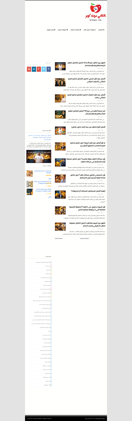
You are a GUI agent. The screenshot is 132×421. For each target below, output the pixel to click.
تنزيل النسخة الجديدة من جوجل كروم (42, 301)
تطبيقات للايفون (47, 293)
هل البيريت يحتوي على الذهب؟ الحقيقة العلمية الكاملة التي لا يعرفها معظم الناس (87, 208)
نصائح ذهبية (48, 373)
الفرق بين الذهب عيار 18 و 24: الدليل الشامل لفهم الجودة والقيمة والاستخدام (86, 64)
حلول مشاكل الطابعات (45, 327)
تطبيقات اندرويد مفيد (45, 289)
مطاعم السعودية (46, 347)
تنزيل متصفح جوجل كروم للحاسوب (42, 316)
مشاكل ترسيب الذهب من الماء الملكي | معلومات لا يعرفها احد (43, 190)
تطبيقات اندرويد (47, 285)
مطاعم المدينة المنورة (45, 350)
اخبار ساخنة (48, 266)
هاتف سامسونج (47, 377)
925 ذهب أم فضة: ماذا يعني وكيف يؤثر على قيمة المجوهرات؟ (43, 182)
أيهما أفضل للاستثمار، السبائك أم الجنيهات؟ (88, 191)
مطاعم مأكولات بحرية (45, 358)
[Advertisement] (47, 14)
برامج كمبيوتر (48, 281)
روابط (49, 331)
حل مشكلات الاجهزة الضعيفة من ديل (42, 320)
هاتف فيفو (48, 381)
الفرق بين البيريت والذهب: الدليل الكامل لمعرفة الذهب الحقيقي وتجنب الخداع (87, 224)
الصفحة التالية (58, 239)
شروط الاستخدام (37, 418)
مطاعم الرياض (47, 343)
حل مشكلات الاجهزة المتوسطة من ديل (41, 324)
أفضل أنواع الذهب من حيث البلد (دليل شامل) (88, 127)
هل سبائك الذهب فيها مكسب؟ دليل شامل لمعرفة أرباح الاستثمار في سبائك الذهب (85, 160)
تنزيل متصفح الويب (46, 308)
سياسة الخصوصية (46, 418)
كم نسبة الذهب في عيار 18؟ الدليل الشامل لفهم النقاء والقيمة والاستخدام (86, 112)
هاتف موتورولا (47, 385)
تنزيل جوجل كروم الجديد (45, 304)
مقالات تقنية (48, 362)
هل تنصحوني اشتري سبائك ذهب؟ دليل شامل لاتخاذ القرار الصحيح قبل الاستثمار (87, 176)
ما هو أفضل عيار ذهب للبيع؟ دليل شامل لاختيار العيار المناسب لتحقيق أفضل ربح (87, 144)
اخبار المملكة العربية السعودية (43, 262)
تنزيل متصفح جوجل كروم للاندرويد (42, 312)
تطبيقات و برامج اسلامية (45, 297)
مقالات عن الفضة (47, 370)
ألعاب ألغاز (48, 274)
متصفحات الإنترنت (47, 339)
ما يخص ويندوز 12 (46, 335)
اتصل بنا (30, 418)
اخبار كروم (48, 270)
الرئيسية (101, 30)
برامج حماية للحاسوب (46, 278)
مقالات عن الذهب (100, 68)
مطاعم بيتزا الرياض (46, 354)
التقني (49, 179)
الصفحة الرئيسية (84, 239)
